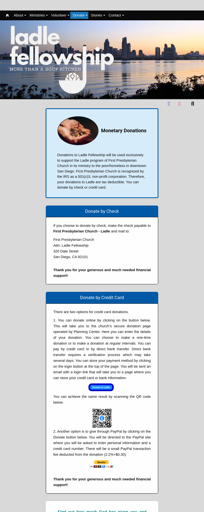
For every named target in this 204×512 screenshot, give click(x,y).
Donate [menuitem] (78, 5)
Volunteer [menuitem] (58, 5)
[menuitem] (7, 5)
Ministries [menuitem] (37, 5)
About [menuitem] (18, 5)
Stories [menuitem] (96, 5)
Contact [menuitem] (115, 5)
